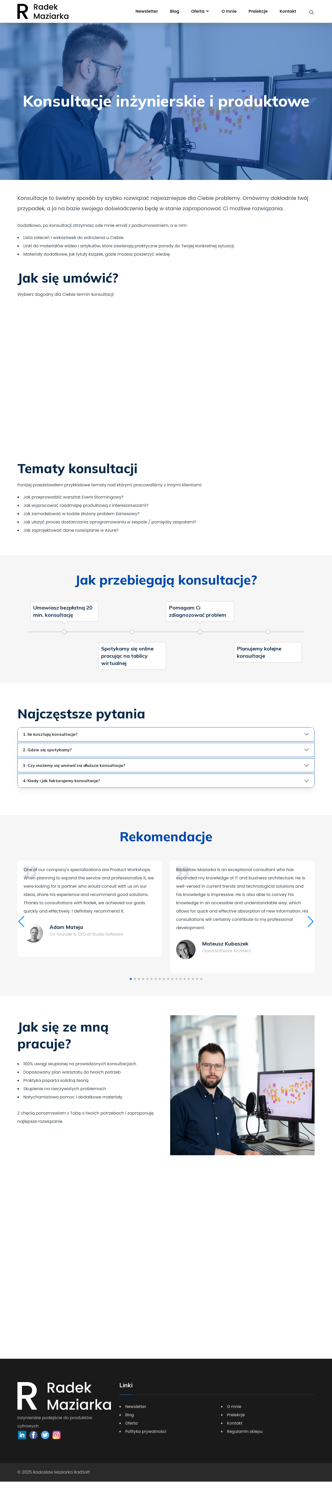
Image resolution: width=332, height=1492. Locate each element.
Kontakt (288, 11)
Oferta (132, 1434)
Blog (174, 11)
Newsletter (146, 11)
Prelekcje (258, 11)
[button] (21, 927)
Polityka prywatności (147, 1442)
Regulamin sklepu (245, 1442)
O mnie (229, 11)
